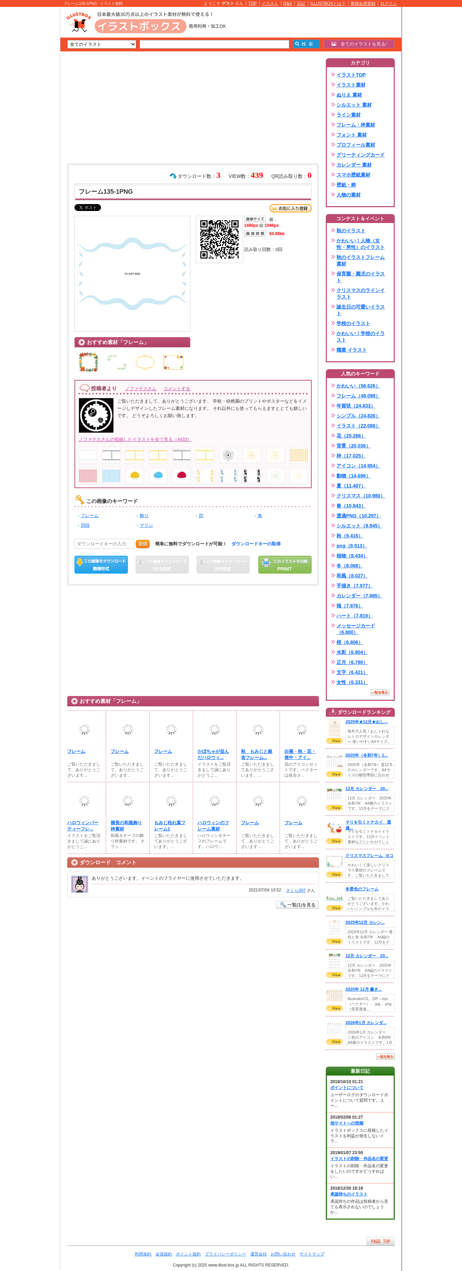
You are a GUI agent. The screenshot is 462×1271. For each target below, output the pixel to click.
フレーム (90, 515)
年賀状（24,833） (356, 405)
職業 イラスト (352, 350)
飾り (144, 515)
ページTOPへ (380, 1241)
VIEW (334, 741)
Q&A (287, 3)
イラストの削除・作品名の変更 (359, 1158)
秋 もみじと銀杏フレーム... (256, 754)
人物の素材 (349, 195)
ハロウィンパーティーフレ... (83, 825)
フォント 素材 (352, 135)
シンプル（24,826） (358, 415)
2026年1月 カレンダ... (365, 1022)
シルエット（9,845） (359, 525)
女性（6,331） (352, 682)
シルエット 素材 (354, 105)
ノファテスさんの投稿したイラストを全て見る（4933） (135, 439)
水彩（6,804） (352, 652)
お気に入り (291, 208)
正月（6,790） (352, 662)
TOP (252, 3)
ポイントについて (346, 1087)
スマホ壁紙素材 (353, 175)
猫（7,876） (350, 605)
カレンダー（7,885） (359, 595)
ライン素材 (349, 115)
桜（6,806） (350, 642)
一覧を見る (380, 692)
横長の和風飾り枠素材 (126, 825)
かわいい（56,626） (358, 386)
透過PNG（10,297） (359, 515)
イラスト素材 (351, 85)
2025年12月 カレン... (365, 922)
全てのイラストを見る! (359, 44)
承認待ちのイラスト (349, 1194)
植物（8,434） (352, 555)
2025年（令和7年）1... (366, 755)
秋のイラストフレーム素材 (361, 260)
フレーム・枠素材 (356, 125)
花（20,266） (351, 435)
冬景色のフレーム (362, 889)
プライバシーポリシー (225, 1254)
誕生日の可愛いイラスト (361, 310)
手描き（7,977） (355, 585)
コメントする (176, 388)
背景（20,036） (354, 445)
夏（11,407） (351, 485)
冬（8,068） (350, 565)
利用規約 (143, 1254)
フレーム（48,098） (358, 396)
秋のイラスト (351, 230)
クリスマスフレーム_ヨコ (369, 855)
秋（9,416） (350, 535)
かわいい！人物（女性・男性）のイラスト (361, 244)
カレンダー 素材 (354, 165)
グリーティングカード (361, 155)
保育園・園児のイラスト (361, 277)
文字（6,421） (352, 672)
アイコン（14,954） (358, 465)
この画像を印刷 (285, 565)
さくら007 (295, 890)
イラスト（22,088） (358, 425)
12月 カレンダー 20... (366, 788)
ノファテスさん (141, 388)
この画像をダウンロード (101, 565)
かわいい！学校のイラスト (361, 337)
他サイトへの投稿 (346, 1123)
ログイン (388, 3)
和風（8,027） (352, 575)
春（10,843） (351, 505)
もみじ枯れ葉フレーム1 (169, 825)
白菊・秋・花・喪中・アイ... (300, 754)
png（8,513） (352, 545)
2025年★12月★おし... (366, 721)
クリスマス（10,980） (361, 495)
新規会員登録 (363, 3)
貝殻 (85, 525)
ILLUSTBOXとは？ (327, 3)
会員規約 (163, 1254)
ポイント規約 (188, 1254)
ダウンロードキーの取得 (256, 543)
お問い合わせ (283, 1254)
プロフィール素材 (356, 145)
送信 (142, 543)
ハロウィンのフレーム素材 (213, 825)
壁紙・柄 (346, 185)
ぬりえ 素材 (349, 95)
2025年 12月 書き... (363, 989)
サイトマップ (312, 1254)
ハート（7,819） (355, 615)
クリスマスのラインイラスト (361, 294)
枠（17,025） (351, 455)
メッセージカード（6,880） (356, 629)
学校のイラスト (353, 323)
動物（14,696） (354, 475)
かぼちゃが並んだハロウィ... (213, 754)
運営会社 (258, 1254)
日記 (301, 3)
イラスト (270, 3)
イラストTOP (351, 75)
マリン (146, 525)
